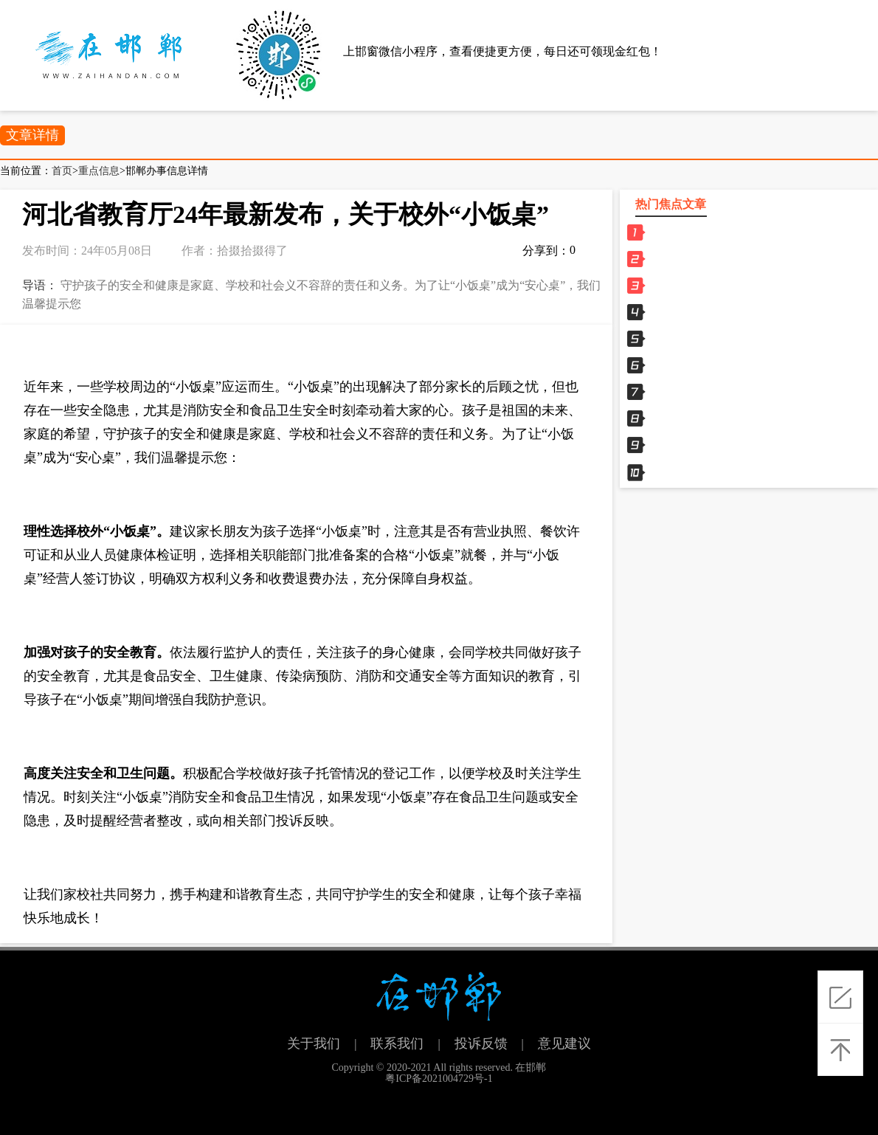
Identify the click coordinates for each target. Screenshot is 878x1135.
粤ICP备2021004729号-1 (438, 1078)
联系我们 (397, 1043)
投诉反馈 (481, 1043)
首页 (62, 170)
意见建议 (564, 1043)
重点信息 (99, 170)
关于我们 (313, 1043)
